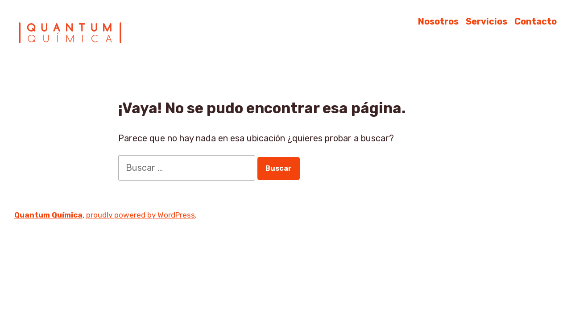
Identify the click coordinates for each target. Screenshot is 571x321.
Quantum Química (48, 214)
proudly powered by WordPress (140, 214)
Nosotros (438, 21)
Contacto (535, 21)
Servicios (486, 21)
